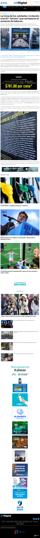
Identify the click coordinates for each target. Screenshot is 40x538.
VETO (36, 51)
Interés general (25, 7)
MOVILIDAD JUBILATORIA (32, 51)
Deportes (21, 6)
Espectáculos (32, 6)
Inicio (2, 6)
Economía (8, 6)
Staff (18, 524)
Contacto (21, 524)
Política (4, 6)
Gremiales (13, 6)
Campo (28, 6)
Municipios (17, 6)
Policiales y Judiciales (37, 8)
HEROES (38, 51)
